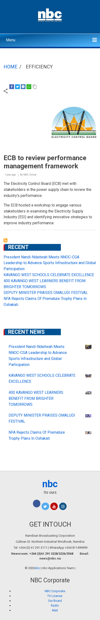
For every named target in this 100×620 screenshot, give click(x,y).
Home (10, 67)
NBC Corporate (55, 591)
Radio (55, 605)
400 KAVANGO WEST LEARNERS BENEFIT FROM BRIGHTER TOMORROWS (36, 398)
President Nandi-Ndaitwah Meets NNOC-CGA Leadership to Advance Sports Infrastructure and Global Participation (50, 263)
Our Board (55, 600)
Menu (10, 40)
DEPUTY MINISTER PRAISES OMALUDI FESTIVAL (46, 292)
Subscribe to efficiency (5, 240)
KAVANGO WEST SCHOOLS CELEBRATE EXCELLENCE (49, 275)
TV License (54, 596)
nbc (50, 484)
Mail (55, 610)
